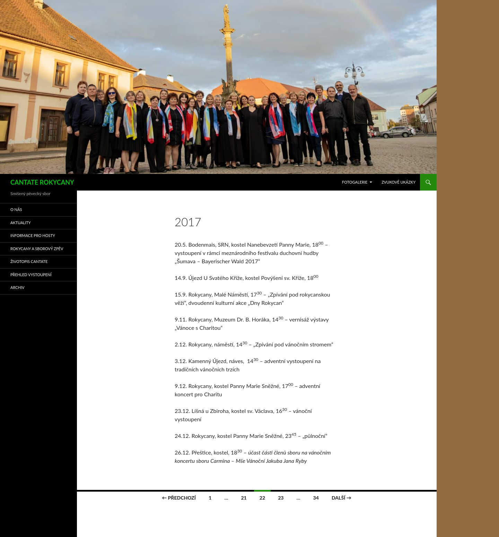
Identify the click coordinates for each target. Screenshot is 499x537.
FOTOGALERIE (354, 182)
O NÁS (16, 209)
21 (243, 498)
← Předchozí (179, 498)
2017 (188, 222)
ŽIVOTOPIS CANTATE (28, 261)
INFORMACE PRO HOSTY (32, 235)
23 (280, 498)
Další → (341, 498)
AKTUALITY (20, 222)
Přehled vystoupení (31, 274)
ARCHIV (17, 287)
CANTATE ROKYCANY (42, 182)
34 (316, 498)
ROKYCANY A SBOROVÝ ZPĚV (36, 248)
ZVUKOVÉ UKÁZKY (398, 182)
